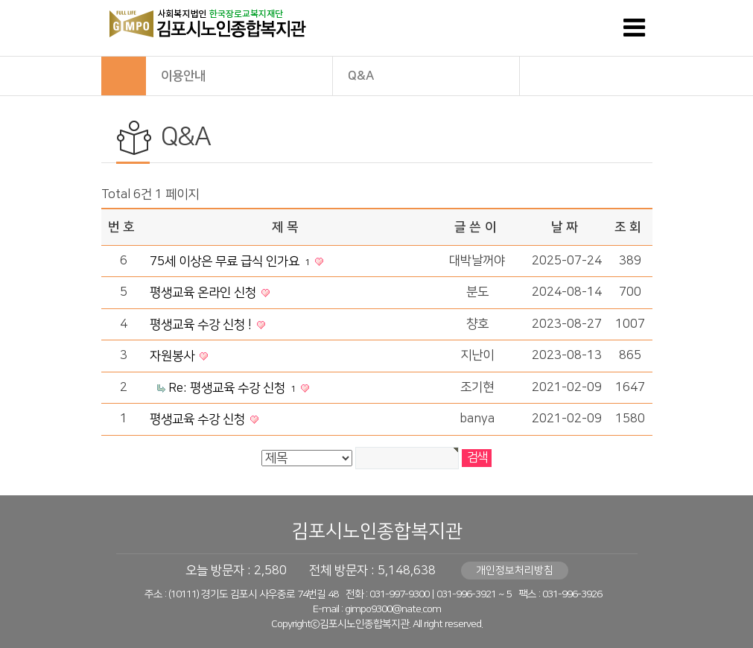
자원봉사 (173, 356)
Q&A (427, 75)
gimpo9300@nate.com (393, 609)
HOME (123, 76)
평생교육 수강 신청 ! (202, 324)
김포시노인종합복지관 (377, 531)
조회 (629, 227)
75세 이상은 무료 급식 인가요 (231, 261)
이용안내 (240, 75)
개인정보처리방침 (514, 570)
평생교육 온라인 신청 (204, 292)
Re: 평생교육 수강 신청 (233, 388)
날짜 (566, 227)
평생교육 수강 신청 (199, 419)
